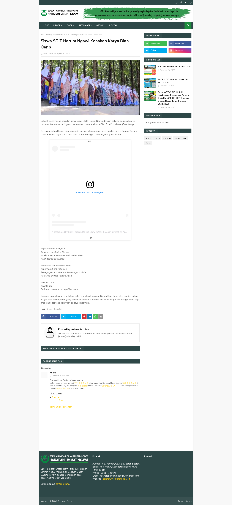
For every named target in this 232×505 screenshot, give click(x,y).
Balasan (56, 397)
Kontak (188, 501)
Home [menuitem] (46, 25)
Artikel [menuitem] (100, 25)
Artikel (148, 138)
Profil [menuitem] (56, 25)
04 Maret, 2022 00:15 (60, 376)
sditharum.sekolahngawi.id (116, 478)
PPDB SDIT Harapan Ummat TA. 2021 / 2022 (173, 81)
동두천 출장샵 (62, 388)
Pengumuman (180, 138)
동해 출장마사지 (129, 383)
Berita (49, 309)
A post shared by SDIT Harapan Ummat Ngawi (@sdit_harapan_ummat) (85, 232)
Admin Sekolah (49, 54)
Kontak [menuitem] (113, 25)
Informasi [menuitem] (84, 25)
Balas (52, 393)
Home (180, 501)
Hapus (59, 393)
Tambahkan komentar (61, 406)
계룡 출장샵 (82, 385)
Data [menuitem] (69, 25)
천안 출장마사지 (81, 383)
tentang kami (62, 483)
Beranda (44, 34)
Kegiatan (53, 34)
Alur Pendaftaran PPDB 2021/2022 (174, 66)
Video (148, 143)
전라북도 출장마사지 (111, 385)
